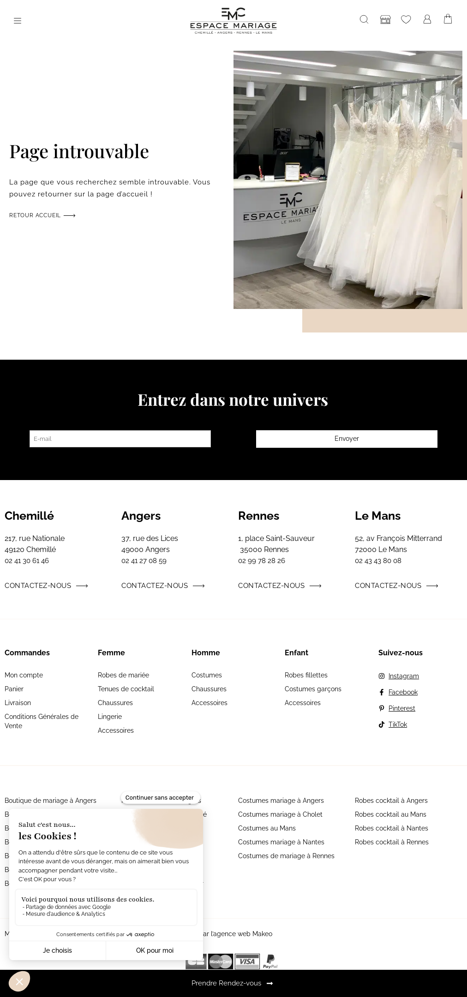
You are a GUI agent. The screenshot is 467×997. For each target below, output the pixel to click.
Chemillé (29, 515)
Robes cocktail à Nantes (391, 828)
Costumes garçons (313, 689)
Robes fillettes (306, 675)
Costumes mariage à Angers (281, 800)
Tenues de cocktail (126, 689)
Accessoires (116, 730)
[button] (17, 21)
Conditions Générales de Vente (41, 721)
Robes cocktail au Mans (390, 814)
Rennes (258, 515)
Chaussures (115, 702)
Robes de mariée (123, 675)
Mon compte (24, 675)
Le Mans (378, 515)
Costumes (207, 675)
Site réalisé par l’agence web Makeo (218, 934)
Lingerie (110, 716)
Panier (14, 689)
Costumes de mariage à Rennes (286, 856)
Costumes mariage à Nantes (281, 842)
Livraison (18, 702)
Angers (141, 515)
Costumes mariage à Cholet (280, 814)
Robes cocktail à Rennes (392, 842)
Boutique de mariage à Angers (50, 800)
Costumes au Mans (267, 828)
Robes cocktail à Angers (391, 800)
